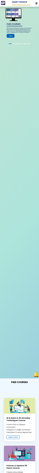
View (10, 37)
